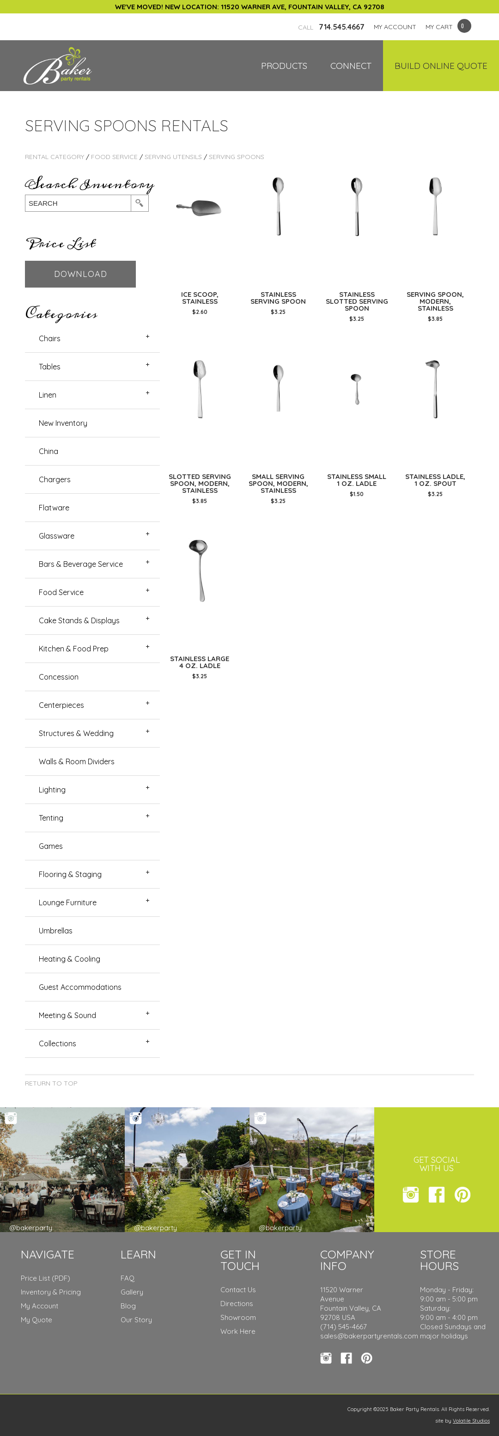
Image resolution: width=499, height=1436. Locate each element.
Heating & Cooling (69, 958)
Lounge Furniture (68, 902)
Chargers (55, 479)
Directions (236, 1303)
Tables (50, 366)
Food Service (114, 157)
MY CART (439, 27)
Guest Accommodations (80, 987)
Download (80, 274)
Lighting (52, 789)
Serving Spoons (236, 157)
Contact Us (238, 1289)
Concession (59, 676)
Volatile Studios (471, 1421)
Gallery (132, 1292)
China (48, 451)
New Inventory (63, 423)
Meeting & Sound (67, 1015)
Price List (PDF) (45, 1278)
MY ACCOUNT (395, 27)
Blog (128, 1305)
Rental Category (54, 157)
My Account (39, 1305)
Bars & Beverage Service (81, 564)
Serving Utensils (173, 157)
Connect (350, 65)
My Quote (36, 1319)
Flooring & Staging (70, 874)
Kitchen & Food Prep (74, 648)
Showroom (238, 1317)
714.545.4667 (331, 26)
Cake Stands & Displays (79, 620)
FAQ (127, 1278)
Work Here (238, 1331)
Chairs (50, 338)
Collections (57, 1043)
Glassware (56, 535)
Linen (47, 394)
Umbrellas (56, 930)
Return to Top (51, 1083)
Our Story (136, 1319)
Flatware (54, 507)
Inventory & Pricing (51, 1292)
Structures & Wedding (76, 733)
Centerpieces (61, 705)
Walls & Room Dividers (77, 761)
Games (51, 846)
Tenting (51, 817)
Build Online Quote (441, 65)
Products (284, 65)
